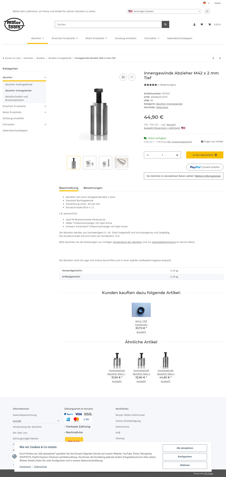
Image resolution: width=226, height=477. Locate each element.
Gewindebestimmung (25, 415)
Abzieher (8, 77)
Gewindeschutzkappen (15, 130)
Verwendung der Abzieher (27, 426)
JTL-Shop (209, 473)
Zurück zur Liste (12, 58)
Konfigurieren (185, 456)
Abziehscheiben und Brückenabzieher (16, 98)
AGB (118, 432)
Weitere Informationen (208, 176)
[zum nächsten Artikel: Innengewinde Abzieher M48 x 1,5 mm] (220, 58)
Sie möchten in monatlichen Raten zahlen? (184, 176)
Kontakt (17, 420)
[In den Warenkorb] (61, 69)
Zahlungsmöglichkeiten (25, 438)
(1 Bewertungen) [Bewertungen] (160, 84)
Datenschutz (40, 466)
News (218, 3)
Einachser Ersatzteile (14, 106)
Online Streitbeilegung (128, 420)
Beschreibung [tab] (68, 188)
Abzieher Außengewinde (18, 84)
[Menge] (162, 155)
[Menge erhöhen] (177, 155)
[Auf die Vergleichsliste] (123, 77)
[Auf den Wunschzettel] (131, 77)
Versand (171, 124)
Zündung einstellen (13, 118)
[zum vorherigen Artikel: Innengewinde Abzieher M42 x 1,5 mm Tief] (213, 58)
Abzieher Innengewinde (169, 103)
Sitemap (120, 438)
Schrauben (9, 124)
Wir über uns (20, 432)
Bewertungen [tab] (93, 188)
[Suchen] (108, 24)
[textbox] (164, 11)
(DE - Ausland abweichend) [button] (179, 141)
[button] (194, 24)
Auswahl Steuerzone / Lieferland (164, 128)
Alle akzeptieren (184, 448)
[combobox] (164, 11)
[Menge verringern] (147, 155)
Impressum (25, 466)
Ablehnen (184, 465)
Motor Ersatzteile (12, 112)
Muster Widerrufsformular (130, 415)
